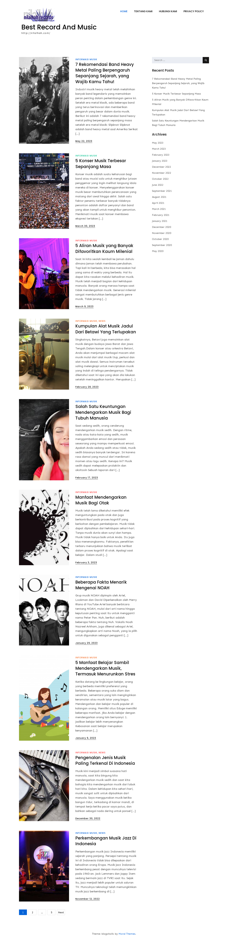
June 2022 (157, 185)
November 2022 (161, 173)
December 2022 (161, 166)
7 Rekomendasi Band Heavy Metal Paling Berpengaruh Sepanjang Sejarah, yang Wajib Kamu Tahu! (104, 73)
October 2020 (160, 239)
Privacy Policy (194, 11)
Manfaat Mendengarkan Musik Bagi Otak (101, 500)
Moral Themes (127, 933)
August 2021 (159, 197)
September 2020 (162, 245)
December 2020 (161, 227)
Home (123, 11)
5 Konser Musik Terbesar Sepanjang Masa (100, 163)
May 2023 (157, 142)
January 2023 (159, 160)
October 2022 (160, 179)
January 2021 (159, 221)
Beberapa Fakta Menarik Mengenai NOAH (101, 585)
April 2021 (158, 203)
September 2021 (162, 191)
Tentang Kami (143, 11)
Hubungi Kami (168, 11)
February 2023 (160, 154)
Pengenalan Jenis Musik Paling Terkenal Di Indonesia (105, 760)
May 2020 (157, 251)
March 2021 (159, 209)
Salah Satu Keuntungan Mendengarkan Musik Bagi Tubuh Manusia (103, 412)
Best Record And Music (59, 27)
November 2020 (161, 233)
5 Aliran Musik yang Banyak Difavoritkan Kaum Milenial (104, 248)
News (102, 321)
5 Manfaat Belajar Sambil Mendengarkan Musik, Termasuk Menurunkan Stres (105, 668)
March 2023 (159, 148)
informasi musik (86, 59)
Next (61, 912)
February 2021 (160, 215)
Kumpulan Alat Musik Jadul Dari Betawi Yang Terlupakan (105, 329)
